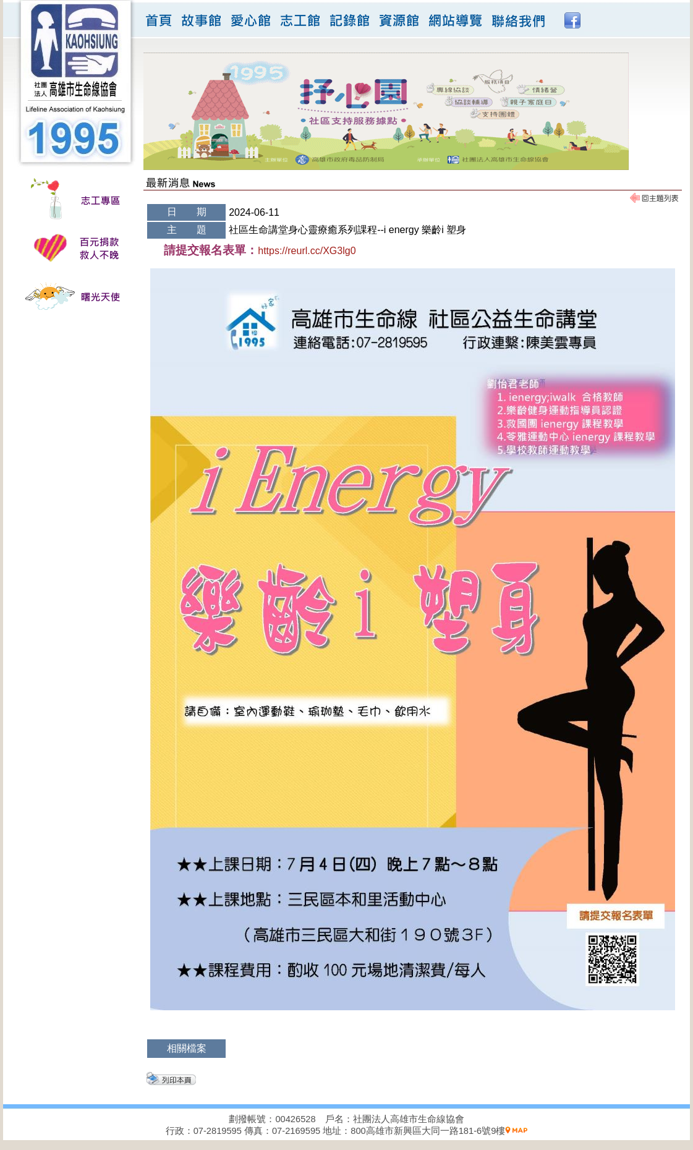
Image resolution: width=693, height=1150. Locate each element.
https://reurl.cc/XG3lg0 (306, 250)
